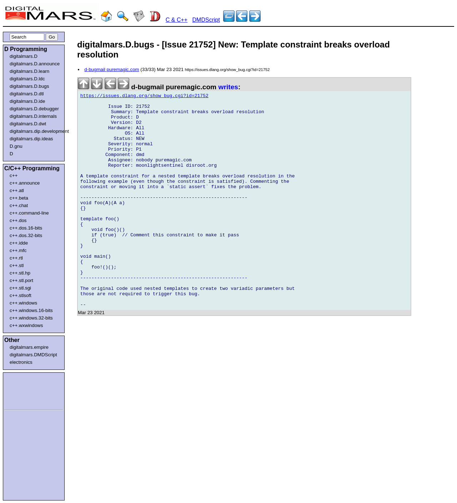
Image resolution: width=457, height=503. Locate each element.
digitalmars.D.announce (35, 63)
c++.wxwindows (26, 325)
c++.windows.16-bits (31, 310)
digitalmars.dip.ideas (31, 138)
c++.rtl (16, 258)
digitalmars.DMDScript (33, 354)
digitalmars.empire (29, 347)
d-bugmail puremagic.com (111, 69)
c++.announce (25, 183)
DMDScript (206, 20)
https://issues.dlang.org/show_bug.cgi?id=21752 (144, 97)
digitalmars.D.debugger (34, 108)
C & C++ (176, 20)
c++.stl (17, 265)
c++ (13, 175)
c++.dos (18, 220)
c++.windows (23, 303)
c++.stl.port (21, 280)
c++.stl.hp (20, 273)
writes (228, 87)
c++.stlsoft (20, 295)
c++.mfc (18, 250)
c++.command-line (29, 213)
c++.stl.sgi (20, 288)
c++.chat (19, 205)
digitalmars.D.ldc (27, 78)
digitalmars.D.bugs (29, 86)
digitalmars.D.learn (29, 71)
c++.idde (19, 243)
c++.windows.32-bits (31, 318)
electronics (21, 362)
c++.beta (19, 198)
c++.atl (17, 190)
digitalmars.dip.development (35, 131)
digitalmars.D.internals (33, 116)
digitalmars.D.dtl (27, 93)
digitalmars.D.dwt (28, 123)
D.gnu (16, 146)
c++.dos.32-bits (26, 235)
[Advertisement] (25, 390)
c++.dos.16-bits (26, 228)
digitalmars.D (23, 56)
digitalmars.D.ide (27, 101)
